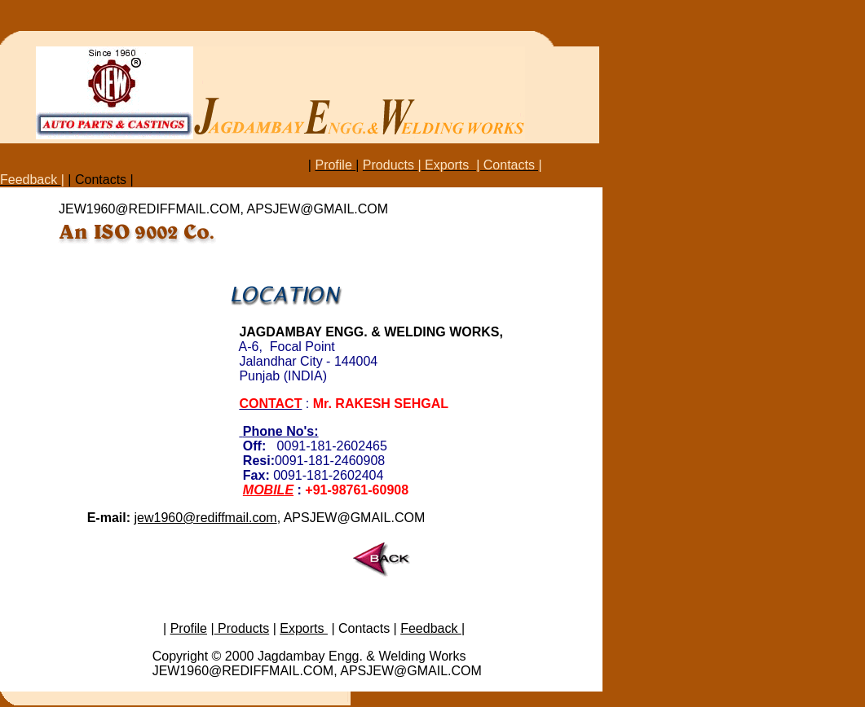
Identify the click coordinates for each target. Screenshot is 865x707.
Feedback (430, 628)
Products (242, 628)
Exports (304, 628)
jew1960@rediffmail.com (205, 518)
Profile (188, 628)
